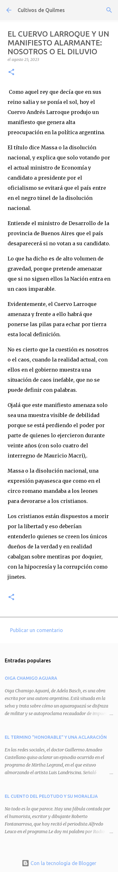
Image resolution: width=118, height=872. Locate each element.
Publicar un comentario (36, 630)
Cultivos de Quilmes (41, 10)
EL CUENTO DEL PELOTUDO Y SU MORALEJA (51, 796)
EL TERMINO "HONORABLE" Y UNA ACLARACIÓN (56, 737)
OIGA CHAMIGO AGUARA (31, 678)
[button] (11, 72)
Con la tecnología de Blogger (59, 863)
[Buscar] (109, 10)
